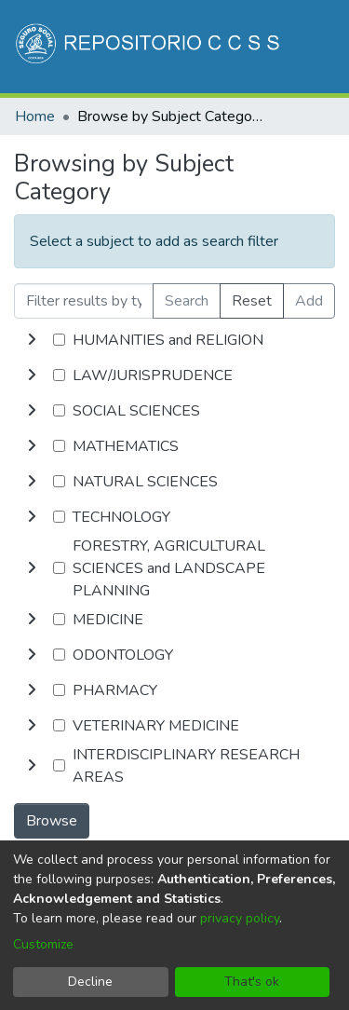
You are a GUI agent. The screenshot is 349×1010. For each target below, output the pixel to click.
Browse (51, 821)
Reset (252, 301)
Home (35, 116)
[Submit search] (178, 147)
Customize (43, 944)
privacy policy (239, 918)
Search (186, 301)
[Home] (149, 46)
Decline (90, 981)
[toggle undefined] (31, 340)
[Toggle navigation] (309, 147)
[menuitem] (205, 147)
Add (309, 301)
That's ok (251, 981)
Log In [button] (243, 147)
